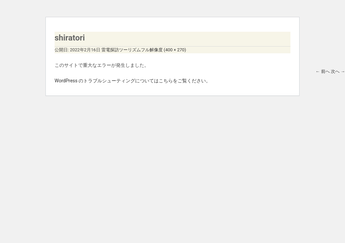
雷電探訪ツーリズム (121, 49)
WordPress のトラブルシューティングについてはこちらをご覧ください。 (133, 80)
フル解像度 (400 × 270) (163, 49)
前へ (322, 71)
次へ (338, 71)
